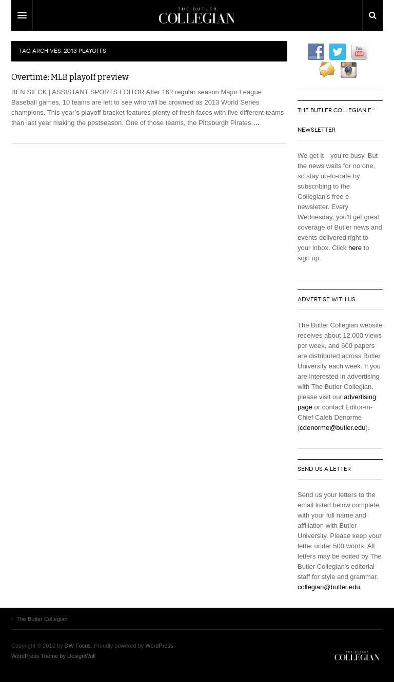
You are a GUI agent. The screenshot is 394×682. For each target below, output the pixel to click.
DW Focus (197, 15)
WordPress (159, 646)
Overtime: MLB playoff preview (70, 77)
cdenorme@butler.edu (332, 427)
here (355, 248)
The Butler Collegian (357, 655)
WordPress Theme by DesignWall (53, 656)
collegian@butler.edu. (330, 587)
